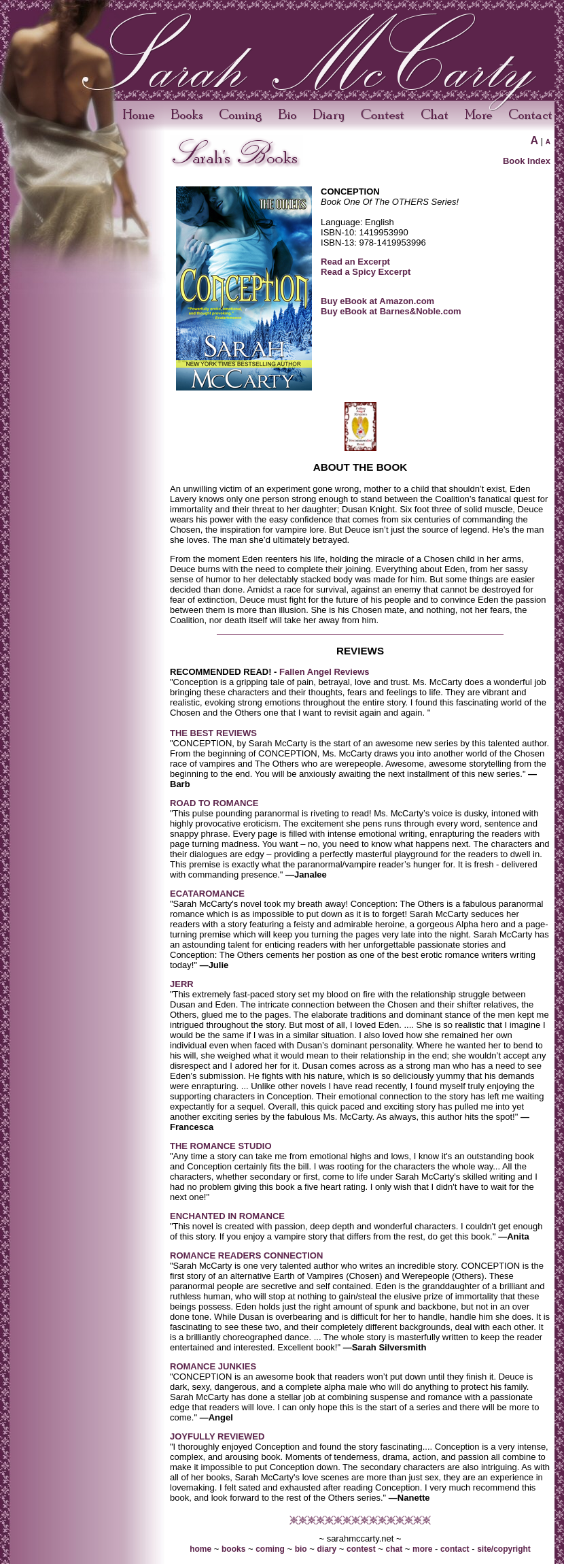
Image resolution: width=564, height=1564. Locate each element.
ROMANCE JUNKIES (213, 1366)
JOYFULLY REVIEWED (217, 1436)
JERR (182, 984)
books (233, 1549)
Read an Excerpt (355, 261)
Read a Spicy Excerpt (365, 272)
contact (455, 1549)
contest (361, 1549)
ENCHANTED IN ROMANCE (227, 1216)
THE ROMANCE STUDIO (221, 1146)
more (422, 1549)
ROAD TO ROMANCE (214, 803)
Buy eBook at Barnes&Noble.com (391, 311)
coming (270, 1549)
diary (326, 1549)
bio (301, 1549)
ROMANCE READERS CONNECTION (246, 1255)
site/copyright (504, 1549)
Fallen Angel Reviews (323, 672)
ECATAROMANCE (207, 893)
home (200, 1549)
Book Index (526, 161)
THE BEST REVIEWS (213, 733)
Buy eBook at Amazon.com (377, 301)
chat (394, 1549)
